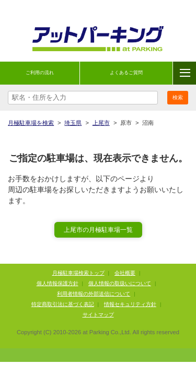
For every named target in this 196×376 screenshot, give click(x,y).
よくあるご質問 (126, 72)
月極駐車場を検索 (31, 123)
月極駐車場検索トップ (78, 273)
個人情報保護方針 (57, 283)
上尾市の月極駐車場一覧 (98, 229)
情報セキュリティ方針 (130, 304)
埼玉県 (73, 123)
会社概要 (124, 273)
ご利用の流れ (40, 72)
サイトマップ (98, 315)
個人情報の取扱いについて (119, 283)
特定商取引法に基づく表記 (62, 304)
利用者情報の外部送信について (93, 294)
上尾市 (101, 123)
